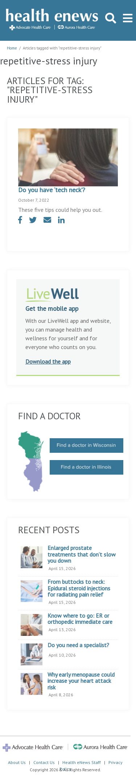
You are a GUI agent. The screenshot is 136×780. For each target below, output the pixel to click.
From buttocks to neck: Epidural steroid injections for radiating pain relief (79, 588)
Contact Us (44, 762)
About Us (17, 762)
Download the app (48, 361)
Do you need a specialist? (78, 645)
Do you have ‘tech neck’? (51, 190)
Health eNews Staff (81, 762)
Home (12, 48)
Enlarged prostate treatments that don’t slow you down (82, 554)
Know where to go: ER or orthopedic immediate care (80, 619)
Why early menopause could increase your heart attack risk (81, 681)
